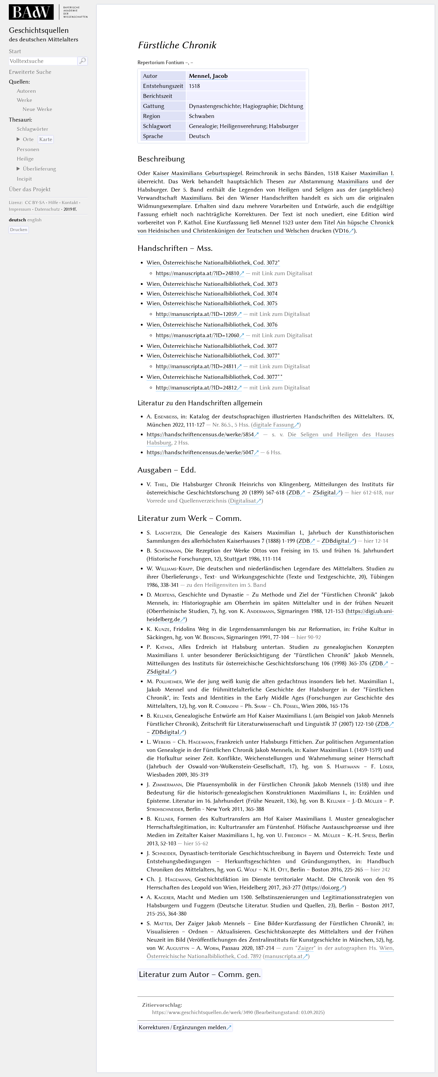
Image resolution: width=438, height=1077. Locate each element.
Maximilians (352, 181)
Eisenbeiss (165, 416)
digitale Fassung (273, 424)
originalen (381, 197)
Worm (211, 947)
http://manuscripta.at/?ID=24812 (196, 387)
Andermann (260, 611)
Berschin (213, 637)
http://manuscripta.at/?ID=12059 (196, 313)
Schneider (164, 853)
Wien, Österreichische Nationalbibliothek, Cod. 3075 (212, 303)
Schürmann (167, 550)
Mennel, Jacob (208, 75)
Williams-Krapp (174, 568)
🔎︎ (82, 60)
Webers (162, 741)
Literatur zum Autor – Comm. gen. (200, 974)
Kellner (162, 715)
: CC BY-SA (27, 202)
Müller (373, 800)
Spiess (369, 835)
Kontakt (70, 202)
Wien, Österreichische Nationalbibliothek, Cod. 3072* (213, 262)
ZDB (294, 492)
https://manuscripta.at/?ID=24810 (197, 273)
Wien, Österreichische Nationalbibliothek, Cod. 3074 (212, 293)
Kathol (164, 646)
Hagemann (201, 741)
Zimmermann (167, 784)
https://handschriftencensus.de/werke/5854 (200, 434)
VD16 (342, 230)
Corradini (226, 705)
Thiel (161, 484)
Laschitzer (167, 532)
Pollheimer (169, 681)
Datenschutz (47, 209)
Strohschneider (165, 808)
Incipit (24, 178)
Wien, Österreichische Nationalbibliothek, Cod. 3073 (212, 283)
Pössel (290, 705)
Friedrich (295, 835)
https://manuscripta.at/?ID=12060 (197, 335)
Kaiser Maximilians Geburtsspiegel (197, 173)
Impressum (20, 209)
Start (15, 51)
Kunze (162, 628)
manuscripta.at (284, 956)
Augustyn (177, 947)
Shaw (260, 705)
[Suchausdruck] (43, 61)
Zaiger (305, 947)
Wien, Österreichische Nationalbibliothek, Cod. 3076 (212, 324)
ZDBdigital (335, 540)
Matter (163, 923)
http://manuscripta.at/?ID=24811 (196, 366)
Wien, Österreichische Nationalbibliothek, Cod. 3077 (212, 345)
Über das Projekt (30, 189)
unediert (332, 214)
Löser (386, 766)
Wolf (250, 869)
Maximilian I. (377, 173)
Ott (282, 869)
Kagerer (164, 897)
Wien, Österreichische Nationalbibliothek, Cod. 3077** (215, 376)
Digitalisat (243, 500)
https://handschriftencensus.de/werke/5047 (200, 452)
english (34, 220)
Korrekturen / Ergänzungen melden (182, 1027)
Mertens (164, 594)
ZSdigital (324, 492)
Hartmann (347, 766)
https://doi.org (321, 887)
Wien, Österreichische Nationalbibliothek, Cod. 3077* (213, 355)
